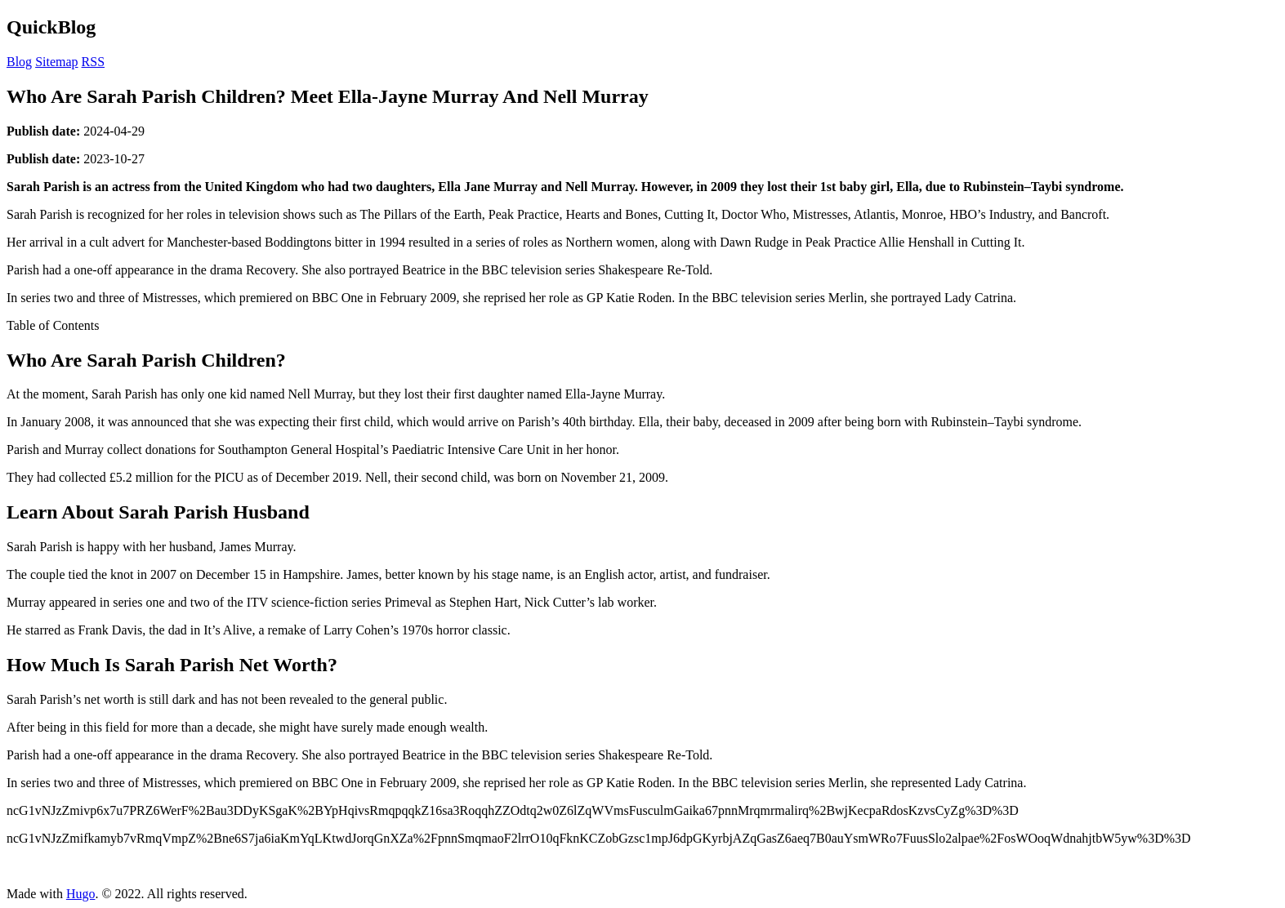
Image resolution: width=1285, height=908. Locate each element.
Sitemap (56, 62)
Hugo (81, 894)
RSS (93, 62)
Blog (19, 62)
